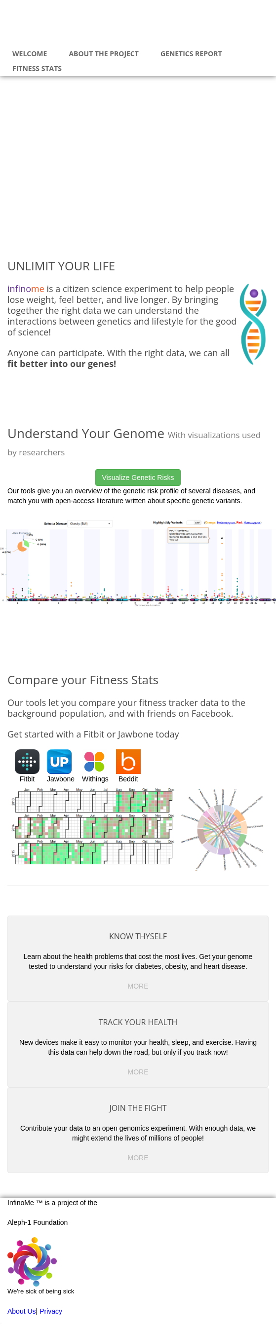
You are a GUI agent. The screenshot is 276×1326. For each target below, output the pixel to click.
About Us (21, 1311)
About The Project (104, 53)
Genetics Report (191, 53)
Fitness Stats (37, 68)
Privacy (50, 1311)
